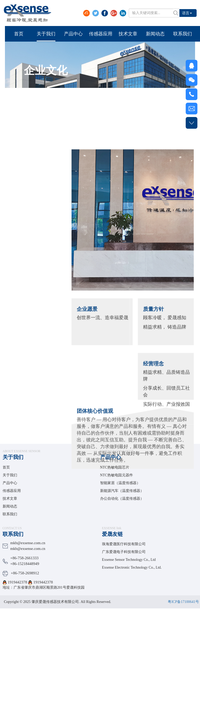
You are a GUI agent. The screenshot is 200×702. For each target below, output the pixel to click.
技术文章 (10, 498)
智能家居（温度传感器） (120, 483)
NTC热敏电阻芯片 (114, 467)
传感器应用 (12, 491)
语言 (187, 13)
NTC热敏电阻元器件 (116, 475)
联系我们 (10, 514)
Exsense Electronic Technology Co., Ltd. (132, 567)
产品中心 (10, 483)
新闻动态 (10, 506)
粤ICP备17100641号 (183, 602)
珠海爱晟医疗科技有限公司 (124, 544)
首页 (6, 467)
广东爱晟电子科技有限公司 (124, 552)
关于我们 (13, 457)
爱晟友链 (112, 534)
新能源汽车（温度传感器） (122, 491)
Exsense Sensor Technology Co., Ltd (129, 560)
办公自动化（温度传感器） (122, 498)
